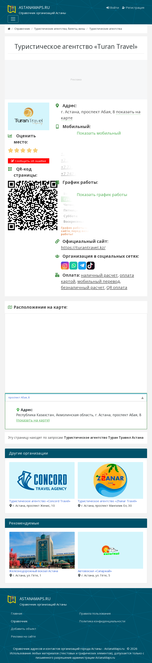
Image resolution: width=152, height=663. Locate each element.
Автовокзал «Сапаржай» (98, 571)
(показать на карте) (33, 420)
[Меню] (13, 19)
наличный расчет (99, 275)
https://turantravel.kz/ (83, 247)
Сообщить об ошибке (28, 161)
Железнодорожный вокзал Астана (37, 571)
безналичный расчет (82, 287)
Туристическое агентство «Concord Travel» (42, 501)
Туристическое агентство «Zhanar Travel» (110, 501)
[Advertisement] (76, 78)
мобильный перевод (98, 281)
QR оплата (116, 287)
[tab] (76, 397)
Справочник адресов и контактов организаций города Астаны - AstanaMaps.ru (69, 649)
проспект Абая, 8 (18, 397)
